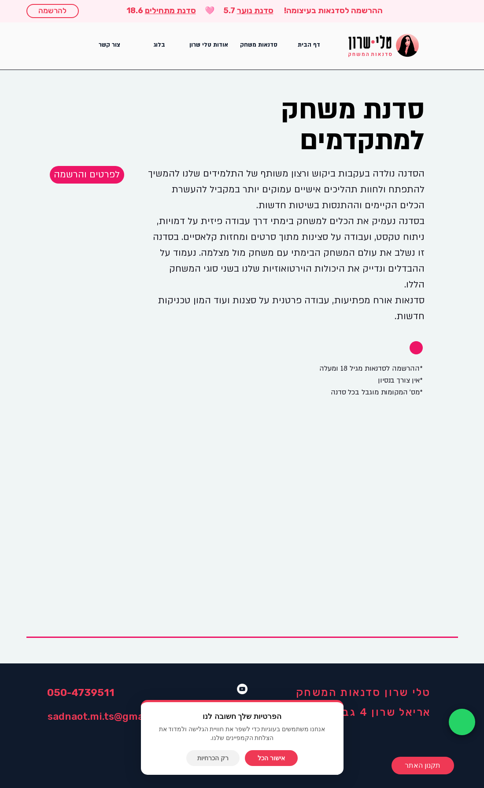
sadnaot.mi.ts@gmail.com (110, 716)
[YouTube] (242, 689)
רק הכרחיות (213, 758)
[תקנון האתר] (423, 765)
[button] (259, 45)
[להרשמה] (52, 11)
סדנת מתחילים (170, 10)
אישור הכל (271, 758)
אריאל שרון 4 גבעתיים (371, 712)
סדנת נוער (255, 10)
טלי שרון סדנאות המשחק (363, 692)
